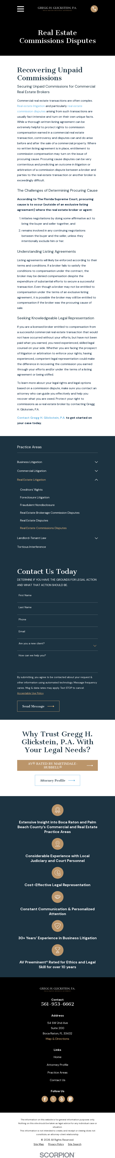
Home (57, 1057)
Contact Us (57, 1080)
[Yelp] (61, 1099)
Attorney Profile (57, 1065)
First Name (25, 595)
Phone (22, 619)
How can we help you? (32, 655)
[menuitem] (55, 462)
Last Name (25, 607)
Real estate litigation (31, 106)
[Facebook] (45, 1099)
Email (22, 631)
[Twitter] (53, 1099)
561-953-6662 (57, 1004)
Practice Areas (58, 1072)
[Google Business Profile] (70, 1099)
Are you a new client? (32, 643)
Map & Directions (57, 1039)
